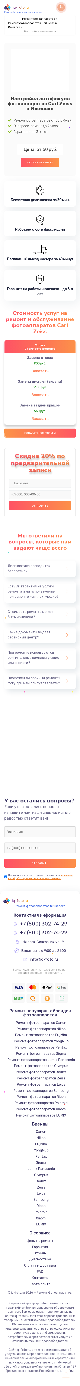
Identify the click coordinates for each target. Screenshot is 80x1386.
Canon (41, 1132)
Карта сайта (40, 1284)
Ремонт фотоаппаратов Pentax (41, 1047)
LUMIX (41, 1224)
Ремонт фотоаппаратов (38, 18)
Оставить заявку (40, 162)
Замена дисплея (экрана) (40, 381)
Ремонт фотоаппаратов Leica (41, 1084)
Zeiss (41, 1187)
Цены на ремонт (40, 1241)
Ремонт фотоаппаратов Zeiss (41, 1078)
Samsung (41, 1200)
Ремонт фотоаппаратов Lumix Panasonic (41, 1060)
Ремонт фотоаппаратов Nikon (41, 1029)
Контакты (40, 1278)
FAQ (40, 1272)
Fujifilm (41, 1144)
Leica (41, 1193)
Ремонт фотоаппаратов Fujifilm (41, 1035)
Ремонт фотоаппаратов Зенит (41, 1072)
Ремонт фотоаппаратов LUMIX (41, 1115)
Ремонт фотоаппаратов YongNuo (41, 1041)
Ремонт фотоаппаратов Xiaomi (41, 1109)
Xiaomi (41, 1218)
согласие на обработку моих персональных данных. (40, 877)
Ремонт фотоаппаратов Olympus (41, 1066)
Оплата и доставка (40, 1265)
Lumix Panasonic (41, 1169)
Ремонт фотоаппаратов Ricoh (41, 1097)
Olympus (41, 1175)
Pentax (41, 1156)
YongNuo (41, 1150)
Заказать (40, 371)
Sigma (41, 1162)
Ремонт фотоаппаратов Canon (41, 1023)
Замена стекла (40, 358)
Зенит (41, 1181)
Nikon (41, 1138)
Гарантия (40, 1247)
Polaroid (41, 1212)
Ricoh (41, 1206)
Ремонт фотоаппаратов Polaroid (41, 1103)
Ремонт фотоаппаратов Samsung (41, 1091)
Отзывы (40, 1253)
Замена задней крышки (40, 405)
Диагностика (40, 1259)
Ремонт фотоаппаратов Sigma (41, 1054)
